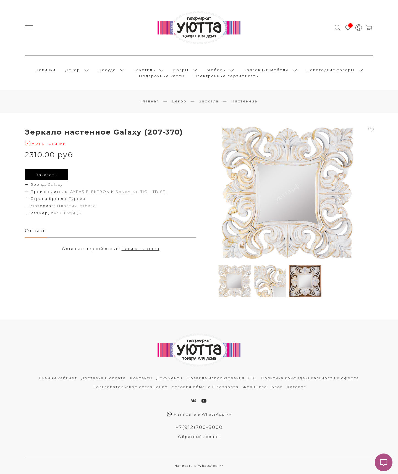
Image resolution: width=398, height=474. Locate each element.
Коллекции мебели (265, 70)
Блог (276, 387)
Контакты (141, 378)
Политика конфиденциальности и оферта (310, 378)
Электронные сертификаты (226, 76)
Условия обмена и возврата (205, 387)
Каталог (296, 387)
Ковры (180, 70)
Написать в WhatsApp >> (199, 414)
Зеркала (209, 101)
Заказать (46, 174)
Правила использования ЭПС (221, 378)
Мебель (216, 70)
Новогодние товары (330, 70)
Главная (149, 101)
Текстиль (144, 70)
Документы (169, 378)
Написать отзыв (140, 248)
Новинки (45, 70)
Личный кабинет (58, 378)
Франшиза (255, 387)
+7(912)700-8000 (199, 427)
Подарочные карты (162, 76)
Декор (72, 70)
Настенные (244, 101)
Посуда (107, 70)
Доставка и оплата (103, 378)
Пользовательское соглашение (130, 387)
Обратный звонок (199, 436)
